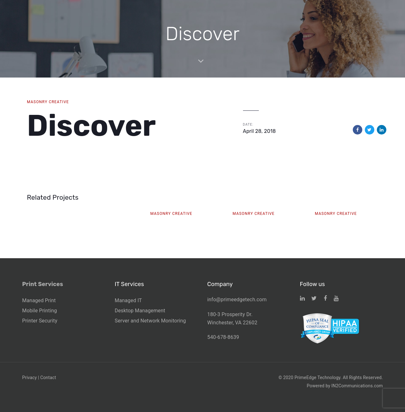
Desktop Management (140, 311)
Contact (48, 377)
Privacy (29, 377)
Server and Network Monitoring (150, 321)
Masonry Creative (48, 102)
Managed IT (128, 300)
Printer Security (39, 321)
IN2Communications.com (357, 385)
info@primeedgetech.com (237, 300)
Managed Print (39, 300)
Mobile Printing (39, 311)
